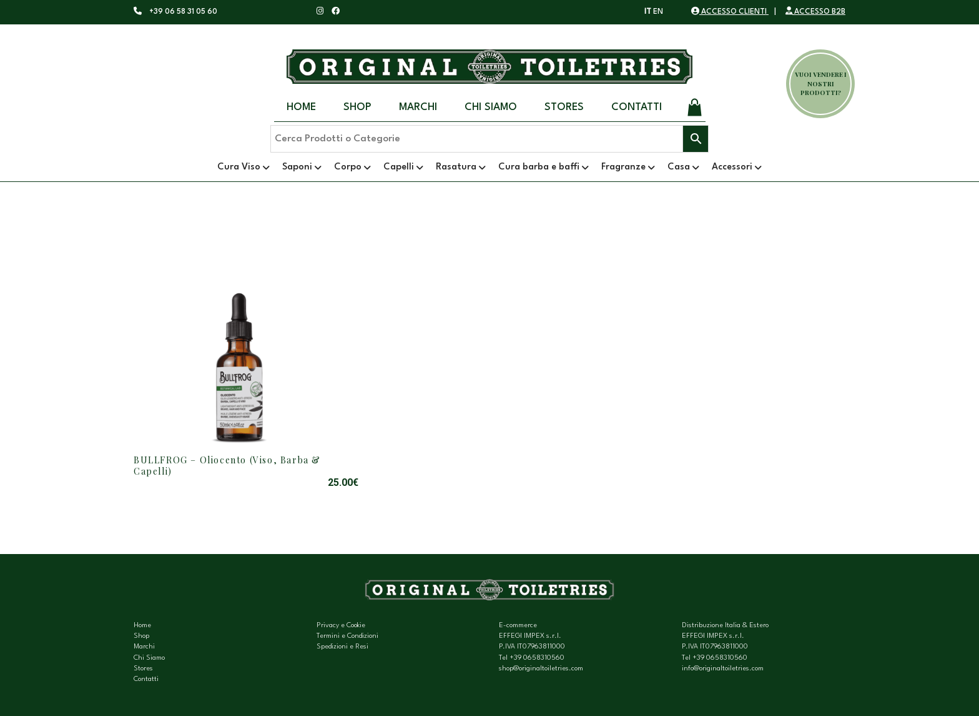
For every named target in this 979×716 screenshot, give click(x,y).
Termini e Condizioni (347, 636)
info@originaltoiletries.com (723, 668)
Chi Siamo (491, 107)
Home (301, 107)
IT (647, 12)
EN (658, 12)
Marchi (418, 107)
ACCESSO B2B (815, 12)
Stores (564, 107)
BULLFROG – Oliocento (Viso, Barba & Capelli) (227, 465)
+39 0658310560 (536, 658)
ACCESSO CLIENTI (730, 12)
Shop (357, 107)
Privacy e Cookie (341, 625)
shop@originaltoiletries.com (541, 668)
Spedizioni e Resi (342, 646)
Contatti (636, 107)
